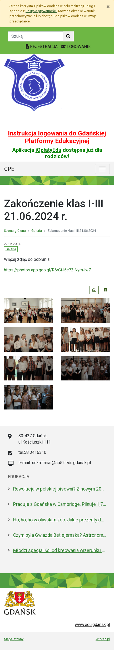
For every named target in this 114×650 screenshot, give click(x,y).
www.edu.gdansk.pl (92, 624)
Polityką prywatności (41, 11)
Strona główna (15, 231)
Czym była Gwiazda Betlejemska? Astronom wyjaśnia (59, 535)
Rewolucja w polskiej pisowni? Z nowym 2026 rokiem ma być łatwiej (59, 489)
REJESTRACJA (42, 46)
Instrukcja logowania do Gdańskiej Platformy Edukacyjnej (57, 137)
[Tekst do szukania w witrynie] (35, 36)
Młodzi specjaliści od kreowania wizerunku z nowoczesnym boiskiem (59, 550)
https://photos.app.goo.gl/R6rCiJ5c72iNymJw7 (47, 269)
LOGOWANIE (76, 46)
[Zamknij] (108, 6)
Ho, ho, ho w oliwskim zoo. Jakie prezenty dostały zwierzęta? (59, 519)
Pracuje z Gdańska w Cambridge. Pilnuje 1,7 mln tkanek (59, 504)
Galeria (36, 231)
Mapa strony (13, 639)
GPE (9, 169)
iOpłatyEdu (48, 150)
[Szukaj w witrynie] (68, 36)
